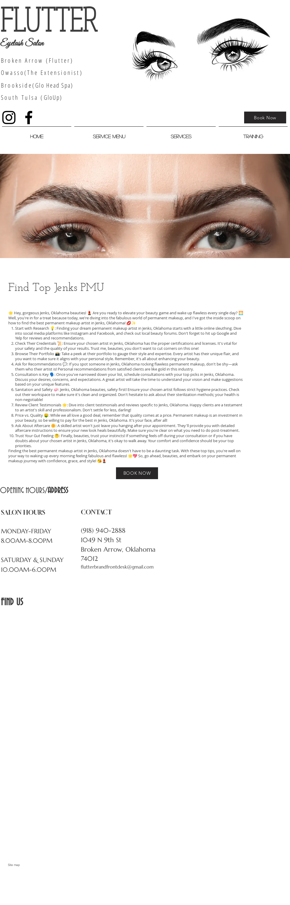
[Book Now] (265, 117)
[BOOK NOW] (137, 473)
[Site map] (14, 865)
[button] (181, 133)
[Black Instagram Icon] (9, 117)
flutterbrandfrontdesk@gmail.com (117, 567)
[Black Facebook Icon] (29, 117)
